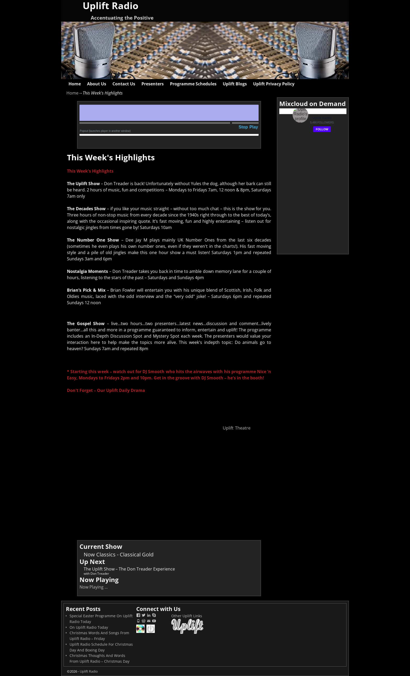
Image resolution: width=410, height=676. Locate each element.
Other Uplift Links (186, 615)
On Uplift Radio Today (89, 627)
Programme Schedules (193, 84)
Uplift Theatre (236, 428)
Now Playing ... (93, 587)
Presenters (152, 84)
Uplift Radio (89, 671)
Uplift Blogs (235, 84)
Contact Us (123, 84)
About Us (96, 84)
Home (75, 84)
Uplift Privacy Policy (273, 84)
